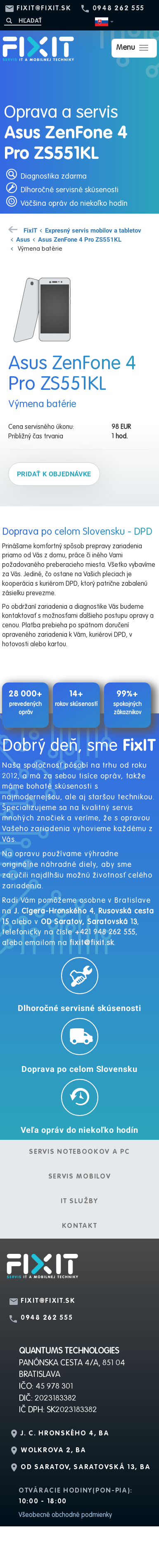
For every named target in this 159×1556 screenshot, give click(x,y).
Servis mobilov (79, 1177)
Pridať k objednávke (54, 473)
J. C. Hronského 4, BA (65, 1433)
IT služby (79, 1201)
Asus (23, 239)
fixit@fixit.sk (44, 8)
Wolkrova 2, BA (53, 1450)
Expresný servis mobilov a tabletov (93, 230)
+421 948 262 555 (105, 932)
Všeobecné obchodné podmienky (65, 1515)
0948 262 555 (119, 8)
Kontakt (79, 1226)
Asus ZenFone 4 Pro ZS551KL (79, 239)
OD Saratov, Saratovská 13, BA (85, 1467)
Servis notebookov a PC (79, 1152)
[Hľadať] (22, 20)
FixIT (30, 230)
